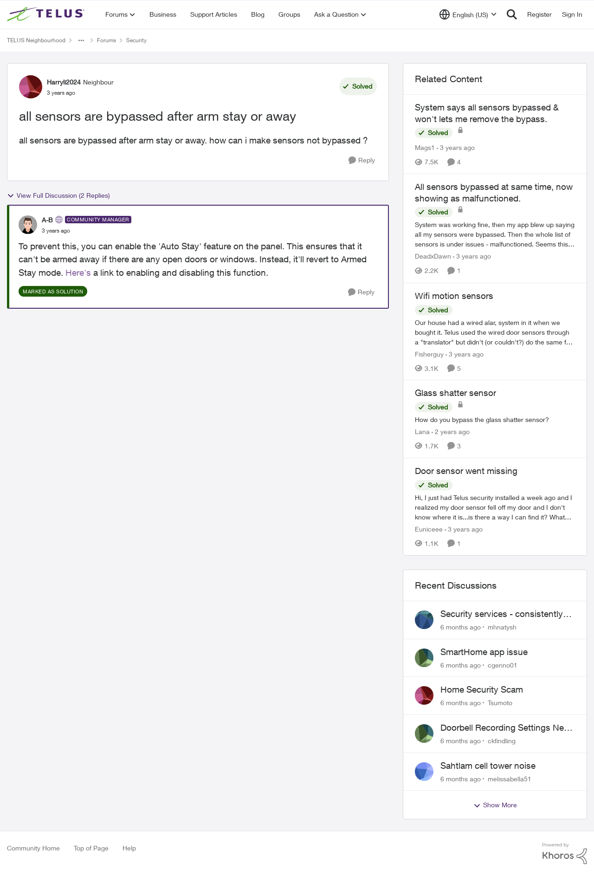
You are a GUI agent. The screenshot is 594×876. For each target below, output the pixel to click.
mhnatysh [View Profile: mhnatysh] (502, 627)
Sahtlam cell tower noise (488, 765)
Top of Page (91, 848)
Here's (78, 272)
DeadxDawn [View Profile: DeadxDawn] (433, 256)
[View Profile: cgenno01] (424, 658)
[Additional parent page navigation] (81, 40)
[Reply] (362, 160)
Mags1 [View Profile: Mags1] (425, 147)
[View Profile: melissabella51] (424, 771)
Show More (495, 805)
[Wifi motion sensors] (495, 331)
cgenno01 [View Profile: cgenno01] (502, 664)
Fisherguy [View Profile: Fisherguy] (429, 353)
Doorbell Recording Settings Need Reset (507, 727)
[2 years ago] (451, 431)
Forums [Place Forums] (106, 40)
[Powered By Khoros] (564, 853)
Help (129, 848)
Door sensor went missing (466, 471)
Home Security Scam (481, 689)
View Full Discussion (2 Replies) (58, 195)
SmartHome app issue (484, 652)
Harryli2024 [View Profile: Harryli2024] (64, 82)
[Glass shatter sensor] (495, 419)
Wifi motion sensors (454, 296)
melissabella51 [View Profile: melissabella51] (509, 778)
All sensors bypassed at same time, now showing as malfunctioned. (494, 192)
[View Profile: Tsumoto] (424, 695)
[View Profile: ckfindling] (424, 733)
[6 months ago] (460, 627)
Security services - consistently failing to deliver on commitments (505, 614)
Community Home (33, 848)
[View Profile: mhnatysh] (424, 619)
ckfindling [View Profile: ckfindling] (502, 741)
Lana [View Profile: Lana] (422, 431)
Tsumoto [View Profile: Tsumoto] (500, 703)
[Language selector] (468, 14)
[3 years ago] (456, 147)
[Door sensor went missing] (495, 507)
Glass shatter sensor (455, 393)
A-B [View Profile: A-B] (47, 220)
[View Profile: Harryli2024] (30, 86)
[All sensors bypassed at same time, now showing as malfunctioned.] (495, 234)
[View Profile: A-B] (28, 224)
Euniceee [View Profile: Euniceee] (429, 529)
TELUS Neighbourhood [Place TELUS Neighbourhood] (36, 40)
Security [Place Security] (136, 40)
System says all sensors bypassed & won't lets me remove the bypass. (487, 113)
